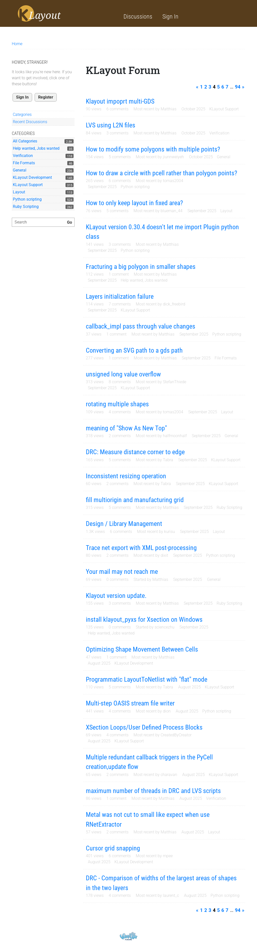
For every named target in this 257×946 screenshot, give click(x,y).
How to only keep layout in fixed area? (134, 203)
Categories (22, 114)
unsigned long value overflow (123, 374)
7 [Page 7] (227, 87)
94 (237, 87)
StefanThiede (174, 381)
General (19, 170)
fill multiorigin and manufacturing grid (135, 500)
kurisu (169, 531)
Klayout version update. (116, 595)
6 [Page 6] (222, 87)
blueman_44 (171, 210)
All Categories (25, 141)
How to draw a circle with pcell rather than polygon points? (161, 173)
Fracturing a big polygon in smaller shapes (141, 266)
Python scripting (27, 199)
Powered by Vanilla (128, 936)
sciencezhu (164, 627)
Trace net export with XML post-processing (141, 547)
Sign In (170, 16)
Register (45, 97)
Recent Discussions (30, 121)
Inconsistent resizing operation (126, 476)
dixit (164, 555)
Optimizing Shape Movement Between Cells (142, 649)
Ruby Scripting (26, 206)
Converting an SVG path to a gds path (134, 350)
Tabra (168, 459)
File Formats (24, 163)
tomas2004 (173, 180)
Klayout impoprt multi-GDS (120, 101)
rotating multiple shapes (117, 404)
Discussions (137, 16)
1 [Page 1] (201, 87)
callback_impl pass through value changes (140, 326)
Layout (19, 192)
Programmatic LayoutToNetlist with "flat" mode (146, 679)
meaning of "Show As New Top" (126, 428)
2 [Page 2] (205, 87)
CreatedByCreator (176, 735)
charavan (169, 774)
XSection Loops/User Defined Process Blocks (144, 727)
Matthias (168, 109)
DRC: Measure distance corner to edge (135, 452)
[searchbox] (43, 222)
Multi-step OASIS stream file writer (130, 703)
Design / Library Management (124, 523)
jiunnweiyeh (173, 156)
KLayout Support (28, 184)
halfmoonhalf (175, 435)
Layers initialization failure (120, 296)
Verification (23, 155)
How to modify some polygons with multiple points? (153, 149)
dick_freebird (174, 304)
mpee (168, 855)
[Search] (69, 222)
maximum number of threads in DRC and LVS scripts (153, 791)
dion (167, 711)
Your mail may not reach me (122, 571)
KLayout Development (32, 177)
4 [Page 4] (214, 87)
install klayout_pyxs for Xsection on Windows (144, 619)
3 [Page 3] (210, 87)
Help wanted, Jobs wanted (36, 148)
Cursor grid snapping (113, 848)
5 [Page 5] (218, 87)
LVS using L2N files (110, 125)
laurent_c (171, 895)
